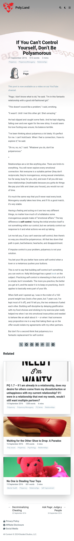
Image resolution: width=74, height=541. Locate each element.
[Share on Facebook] (37, 344)
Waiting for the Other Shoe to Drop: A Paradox (34, 440)
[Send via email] (42, 344)
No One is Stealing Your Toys (24, 481)
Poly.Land (22, 7)
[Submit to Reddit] (26, 344)
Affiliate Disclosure (13, 525)
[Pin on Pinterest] (32, 344)
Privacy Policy (11, 521)
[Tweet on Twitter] (21, 344)
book (54, 273)
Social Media (10, 528)
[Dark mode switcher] (65, 8)
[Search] (60, 8)
